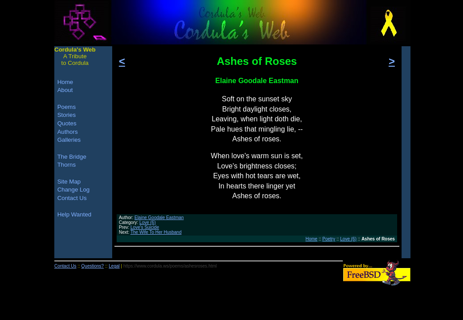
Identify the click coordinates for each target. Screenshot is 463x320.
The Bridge (71, 156)
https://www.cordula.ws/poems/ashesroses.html (170, 266)
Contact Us (72, 198)
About (65, 90)
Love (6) (147, 222)
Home (311, 238)
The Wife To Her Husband (156, 232)
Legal (114, 266)
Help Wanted (74, 214)
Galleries (69, 139)
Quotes (67, 123)
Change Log (73, 189)
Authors (67, 131)
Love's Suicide (144, 227)
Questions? (92, 266)
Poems (66, 107)
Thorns (66, 164)
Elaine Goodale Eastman (159, 217)
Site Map (69, 181)
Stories (66, 115)
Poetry (328, 238)
